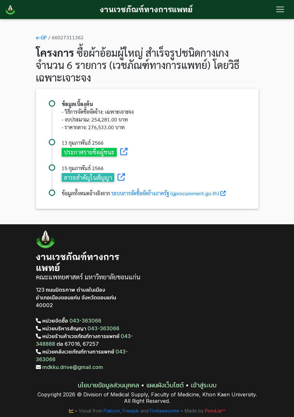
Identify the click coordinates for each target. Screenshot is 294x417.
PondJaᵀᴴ (215, 410)
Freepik (131, 410)
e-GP (41, 37)
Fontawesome (164, 410)
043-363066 (85, 320)
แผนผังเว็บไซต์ (165, 385)
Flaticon (112, 410)
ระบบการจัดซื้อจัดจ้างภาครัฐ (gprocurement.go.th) (165, 193)
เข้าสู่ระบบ (204, 385)
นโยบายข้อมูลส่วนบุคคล (108, 385)
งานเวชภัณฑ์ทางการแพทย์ (146, 9)
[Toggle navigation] (280, 9)
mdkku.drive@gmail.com (69, 367)
